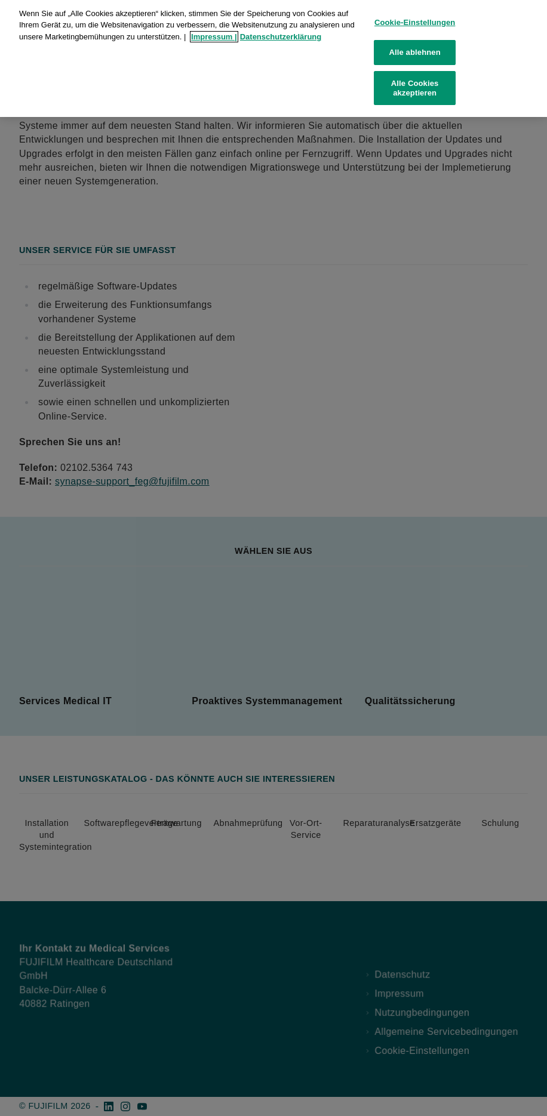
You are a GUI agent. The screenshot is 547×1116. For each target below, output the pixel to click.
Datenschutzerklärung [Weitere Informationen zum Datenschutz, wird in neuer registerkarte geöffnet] (281, 30)
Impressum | (214, 30)
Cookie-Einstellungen (415, 15)
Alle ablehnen (415, 45)
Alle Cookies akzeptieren (415, 81)
